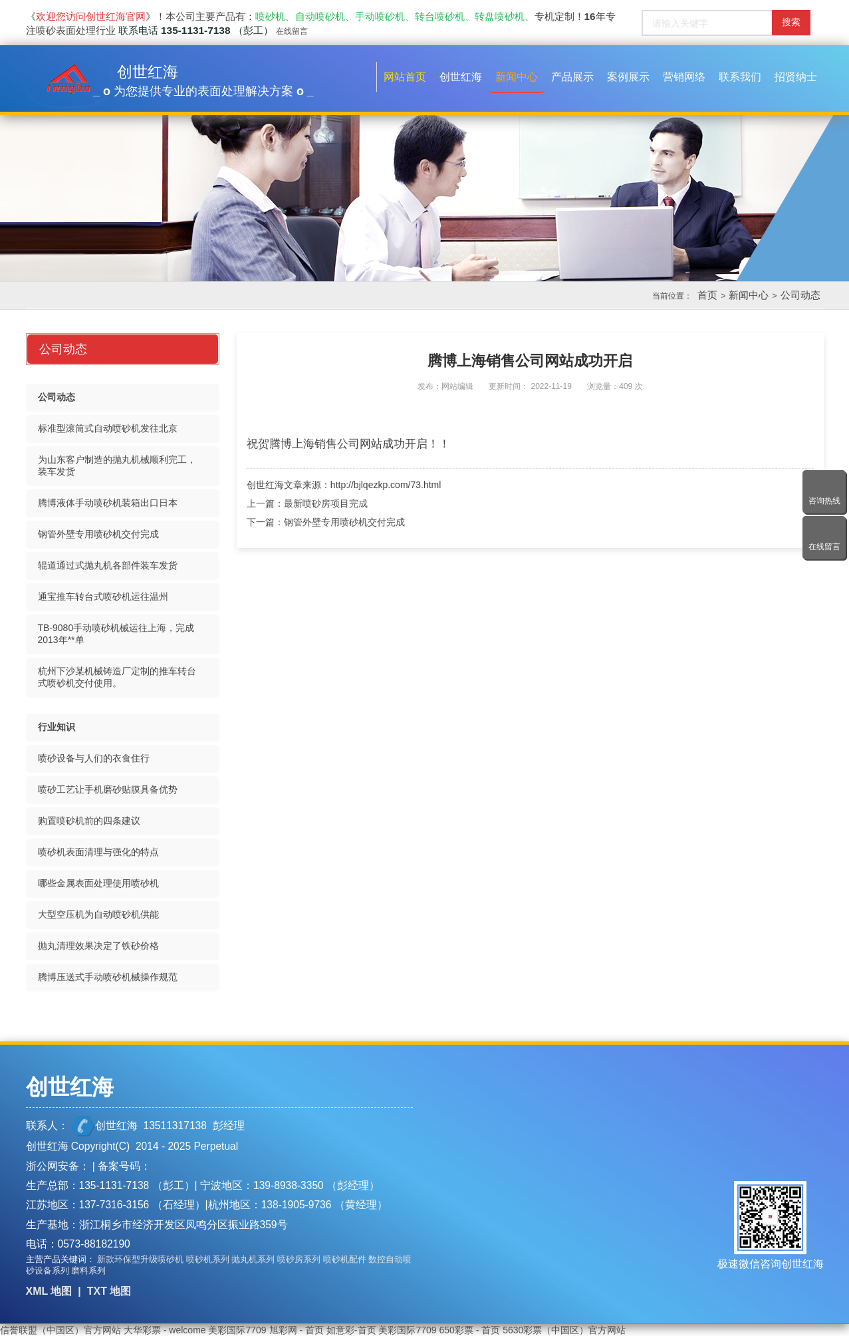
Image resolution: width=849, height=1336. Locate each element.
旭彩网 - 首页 (296, 1330)
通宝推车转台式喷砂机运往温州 (103, 596)
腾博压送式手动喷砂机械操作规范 (108, 977)
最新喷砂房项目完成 (326, 503)
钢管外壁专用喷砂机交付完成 (344, 522)
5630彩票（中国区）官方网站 (564, 1330)
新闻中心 (749, 295)
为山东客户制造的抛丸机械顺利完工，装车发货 (117, 465)
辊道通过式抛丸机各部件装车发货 (108, 565)
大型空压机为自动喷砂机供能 (98, 914)
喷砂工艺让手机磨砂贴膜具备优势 (108, 789)
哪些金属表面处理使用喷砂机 (98, 883)
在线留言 (292, 31)
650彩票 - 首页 (469, 1330)
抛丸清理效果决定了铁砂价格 (98, 945)
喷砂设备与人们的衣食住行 (94, 758)
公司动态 (800, 295)
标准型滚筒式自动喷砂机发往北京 (108, 428)
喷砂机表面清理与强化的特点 (98, 852)
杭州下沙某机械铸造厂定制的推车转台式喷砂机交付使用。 (117, 677)
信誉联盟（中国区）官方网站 (60, 1330)
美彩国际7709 (237, 1330)
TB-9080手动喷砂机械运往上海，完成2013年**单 (116, 633)
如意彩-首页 (351, 1330)
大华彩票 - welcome (165, 1330)
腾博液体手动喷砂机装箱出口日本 (108, 502)
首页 (707, 295)
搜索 (791, 22)
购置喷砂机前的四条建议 (89, 820)
